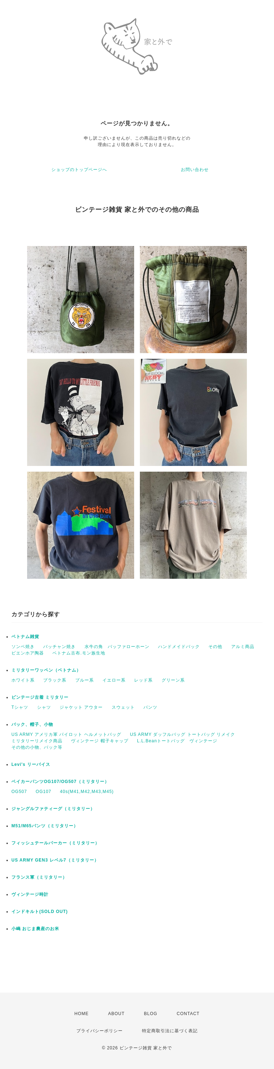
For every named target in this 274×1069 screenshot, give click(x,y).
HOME (82, 1013)
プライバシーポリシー (99, 1030)
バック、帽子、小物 (32, 724)
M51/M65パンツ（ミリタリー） (44, 825)
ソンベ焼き (23, 646)
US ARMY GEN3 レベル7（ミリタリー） (55, 860)
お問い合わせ (195, 169)
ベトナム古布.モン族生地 (78, 653)
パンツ (150, 707)
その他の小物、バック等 (36, 747)
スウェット (123, 707)
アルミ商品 (242, 646)
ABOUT (116, 1013)
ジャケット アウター (81, 707)
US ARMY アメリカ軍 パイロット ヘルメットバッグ (66, 734)
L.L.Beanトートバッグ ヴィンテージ (177, 740)
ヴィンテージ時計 (30, 894)
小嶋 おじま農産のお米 (35, 928)
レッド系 (143, 680)
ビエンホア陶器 (27, 653)
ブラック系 (54, 680)
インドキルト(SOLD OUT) (39, 911)
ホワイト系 (23, 680)
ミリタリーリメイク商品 (36, 740)
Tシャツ (19, 707)
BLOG (150, 1013)
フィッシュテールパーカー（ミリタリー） (55, 842)
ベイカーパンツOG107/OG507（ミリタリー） (60, 781)
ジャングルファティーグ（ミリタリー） (53, 808)
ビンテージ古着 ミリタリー (39, 697)
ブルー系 (84, 680)
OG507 (19, 791)
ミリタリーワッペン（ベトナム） (46, 670)
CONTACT (188, 1013)
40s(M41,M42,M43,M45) (87, 791)
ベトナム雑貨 (25, 636)
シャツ (44, 707)
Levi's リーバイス (30, 764)
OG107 (43, 791)
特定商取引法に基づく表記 (170, 1030)
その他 (215, 646)
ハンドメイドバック (179, 646)
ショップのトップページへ (79, 169)
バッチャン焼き (59, 646)
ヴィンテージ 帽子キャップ (99, 740)
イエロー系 (114, 680)
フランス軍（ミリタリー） (39, 877)
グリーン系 (173, 680)
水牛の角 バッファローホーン (117, 646)
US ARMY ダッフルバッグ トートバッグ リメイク (182, 734)
